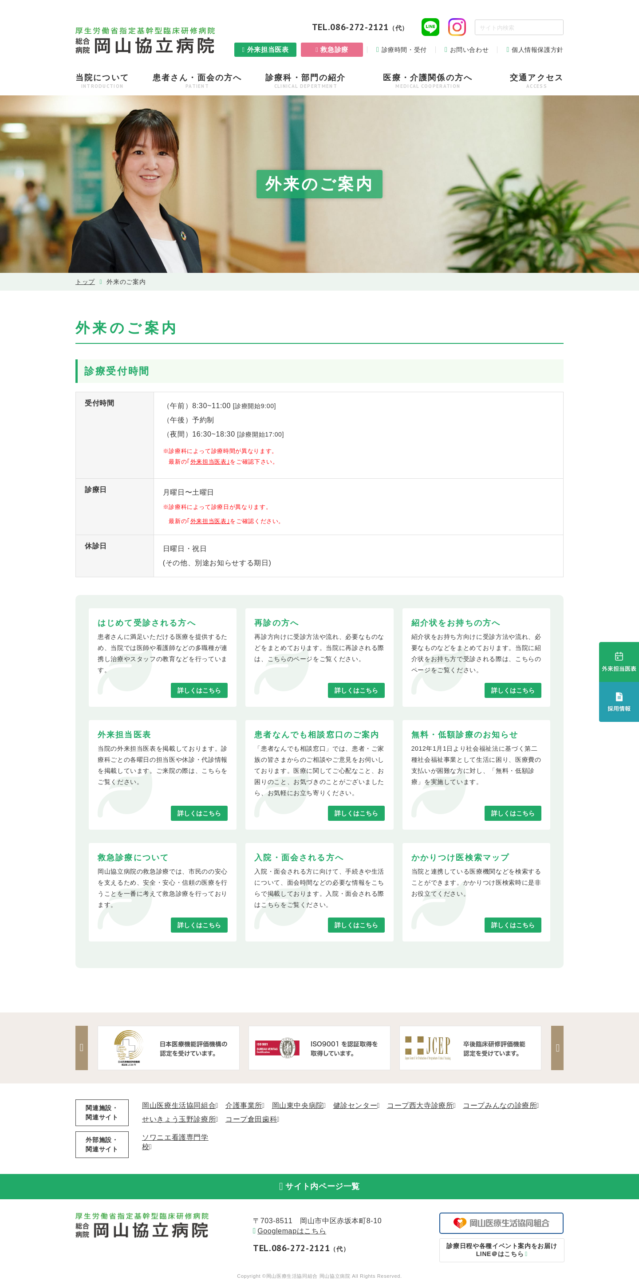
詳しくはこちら (199, 690)
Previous (82, 1048)
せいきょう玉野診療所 (179, 1119)
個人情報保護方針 (538, 49)
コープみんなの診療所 (499, 1105)
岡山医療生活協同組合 (179, 1105)
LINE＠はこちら (501, 1250)
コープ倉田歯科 (251, 1119)
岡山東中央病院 (297, 1105)
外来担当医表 (268, 49)
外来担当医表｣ (210, 461)
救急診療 (334, 49)
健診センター (355, 1105)
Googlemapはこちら (291, 1232)
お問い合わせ (469, 49)
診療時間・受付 (404, 49)
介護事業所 (243, 1105)
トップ (85, 282)
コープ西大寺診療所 (420, 1105)
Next (557, 1048)
